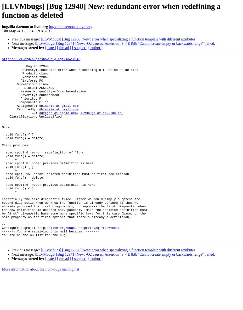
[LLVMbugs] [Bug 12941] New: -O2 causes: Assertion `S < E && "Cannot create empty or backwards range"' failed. (125, 43)
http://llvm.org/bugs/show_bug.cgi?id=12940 (41, 59)
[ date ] (50, 48)
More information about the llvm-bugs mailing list (40, 306)
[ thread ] (64, 48)
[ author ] (95, 48)
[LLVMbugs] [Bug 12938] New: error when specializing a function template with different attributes (118, 39)
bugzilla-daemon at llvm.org (70, 27)
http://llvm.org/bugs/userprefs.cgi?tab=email (78, 262)
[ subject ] (79, 48)
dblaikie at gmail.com (59, 115)
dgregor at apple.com (58, 124)
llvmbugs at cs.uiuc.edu (101, 124)
